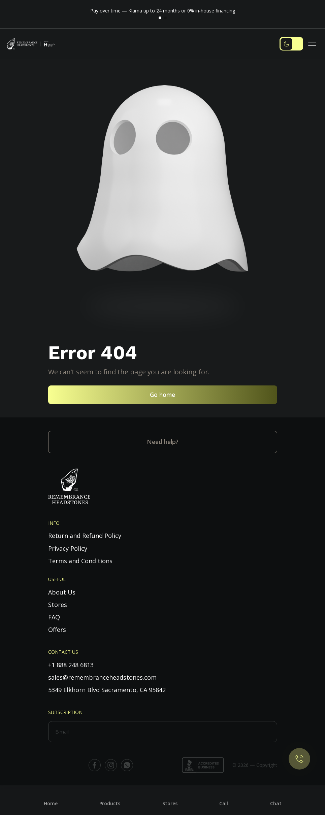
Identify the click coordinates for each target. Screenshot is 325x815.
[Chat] (276, 798)
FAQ (54, 617)
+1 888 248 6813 (71, 665)
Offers (57, 629)
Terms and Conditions (80, 561)
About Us (61, 592)
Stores (57, 605)
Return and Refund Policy (84, 536)
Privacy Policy (67, 548)
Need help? (162, 442)
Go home (162, 394)
